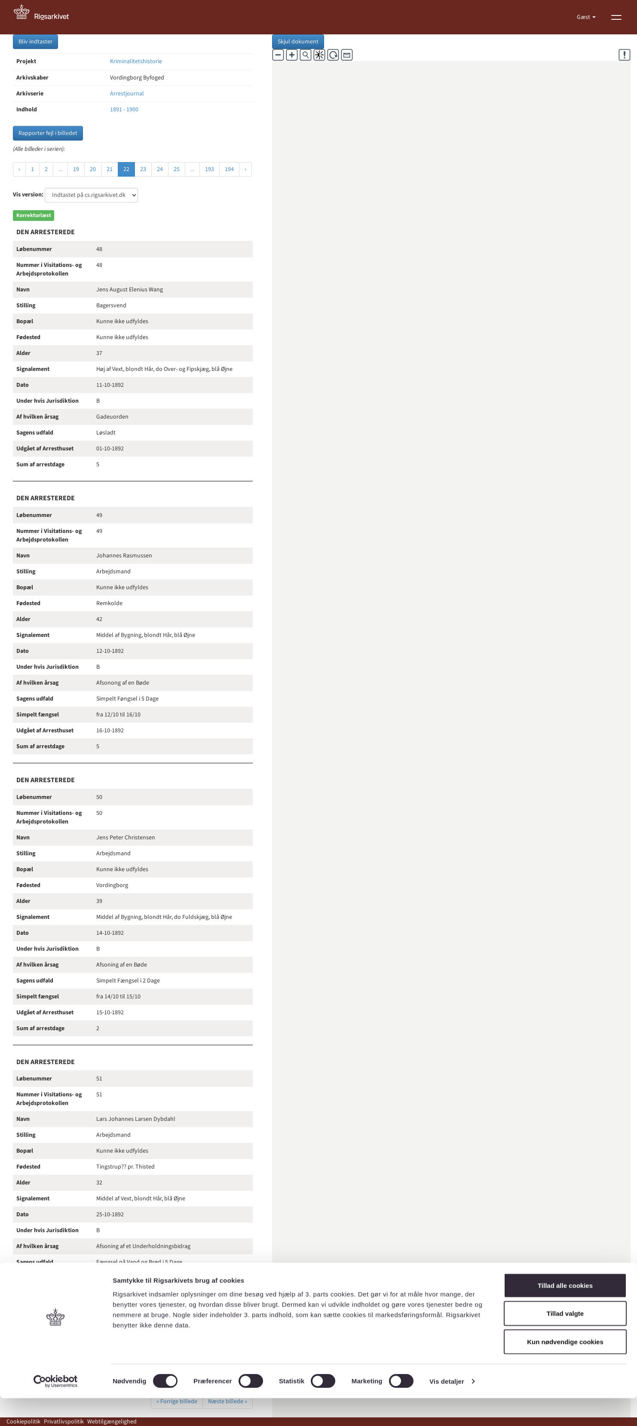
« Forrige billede (176, 1401)
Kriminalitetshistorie (136, 61)
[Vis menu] (616, 17)
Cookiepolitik (23, 1421)
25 (177, 169)
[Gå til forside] (46, 17)
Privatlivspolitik (64, 1421)
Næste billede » (227, 1401)
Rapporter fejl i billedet (47, 133)
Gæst (584, 17)
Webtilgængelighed (112, 1421)
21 (110, 169)
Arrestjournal (127, 93)
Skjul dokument (298, 41)
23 (143, 169)
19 (76, 169)
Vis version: (28, 194)
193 (209, 169)
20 (93, 169)
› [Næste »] (245, 169)
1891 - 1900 (124, 109)
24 (160, 169)
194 (229, 169)
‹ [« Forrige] (19, 169)
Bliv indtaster (35, 41)
